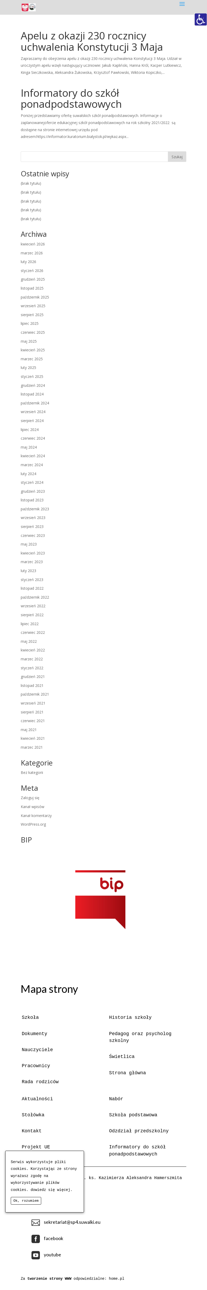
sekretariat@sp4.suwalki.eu (72, 1222)
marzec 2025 (32, 358)
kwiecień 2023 (33, 553)
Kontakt (32, 1131)
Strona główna (127, 1073)
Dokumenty (34, 1033)
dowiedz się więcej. (52, 1190)
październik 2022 (35, 597)
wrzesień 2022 (33, 605)
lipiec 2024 (30, 429)
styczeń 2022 (32, 667)
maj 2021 (29, 729)
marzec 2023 (32, 561)
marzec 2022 (32, 658)
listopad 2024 (32, 394)
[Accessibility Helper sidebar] (200, 19)
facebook (53, 1238)
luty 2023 (28, 570)
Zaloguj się (30, 797)
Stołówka (33, 1115)
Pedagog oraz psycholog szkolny (140, 1037)
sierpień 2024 (32, 420)
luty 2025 (28, 367)
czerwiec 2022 (33, 632)
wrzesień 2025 (33, 305)
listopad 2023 (32, 499)
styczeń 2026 (32, 270)
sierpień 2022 (32, 614)
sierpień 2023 (32, 526)
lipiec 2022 (30, 623)
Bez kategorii (32, 772)
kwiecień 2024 (33, 455)
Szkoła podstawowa (133, 1115)
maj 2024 (29, 447)
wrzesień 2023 (33, 517)
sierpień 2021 (32, 712)
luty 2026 (28, 261)
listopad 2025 (32, 288)
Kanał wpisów (32, 806)
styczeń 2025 (32, 376)
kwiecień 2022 (33, 649)
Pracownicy (36, 1065)
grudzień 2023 (33, 491)
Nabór (116, 1099)
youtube (52, 1254)
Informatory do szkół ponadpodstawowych (71, 98)
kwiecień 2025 (33, 349)
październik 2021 (35, 694)
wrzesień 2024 (33, 411)
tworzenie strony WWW (50, 1279)
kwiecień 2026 (33, 243)
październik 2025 (35, 297)
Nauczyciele (37, 1049)
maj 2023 (29, 544)
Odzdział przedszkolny (139, 1131)
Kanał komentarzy (36, 815)
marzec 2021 (32, 747)
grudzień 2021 (33, 676)
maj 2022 (29, 641)
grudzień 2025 (33, 279)
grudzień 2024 (33, 385)
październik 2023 (35, 508)
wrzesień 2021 (33, 703)
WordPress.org (33, 824)
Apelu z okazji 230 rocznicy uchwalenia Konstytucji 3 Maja (92, 41)
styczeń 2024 (32, 482)
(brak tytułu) (31, 183)
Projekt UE (36, 1147)
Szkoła (30, 1017)
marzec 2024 (32, 464)
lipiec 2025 (30, 323)
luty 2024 (28, 473)
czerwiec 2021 (33, 720)
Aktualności (37, 1099)
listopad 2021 (32, 685)
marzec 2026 (32, 252)
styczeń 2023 (32, 579)
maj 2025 (29, 341)
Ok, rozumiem (26, 1201)
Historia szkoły (130, 1017)
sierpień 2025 (32, 314)
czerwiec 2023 (33, 535)
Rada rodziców (40, 1082)
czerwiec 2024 (33, 438)
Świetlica (122, 1056)
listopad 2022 (32, 588)
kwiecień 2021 (33, 738)
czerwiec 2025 (33, 332)
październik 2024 (35, 402)
